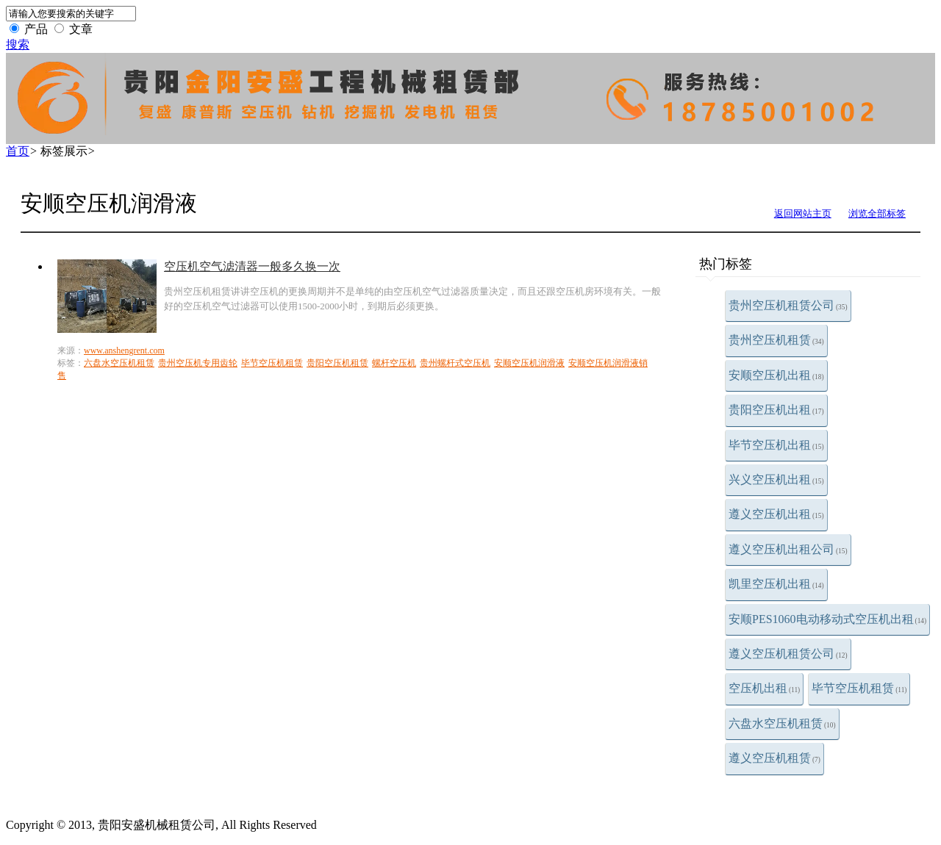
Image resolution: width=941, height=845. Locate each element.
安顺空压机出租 (776, 375)
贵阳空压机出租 (776, 409)
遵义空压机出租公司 (788, 549)
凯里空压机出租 (776, 584)
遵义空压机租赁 (774, 758)
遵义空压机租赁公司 (788, 653)
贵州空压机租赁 (776, 340)
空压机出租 (764, 688)
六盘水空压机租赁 (782, 723)
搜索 (17, 44)
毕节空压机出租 (776, 445)
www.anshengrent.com (124, 350)
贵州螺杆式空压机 (455, 363)
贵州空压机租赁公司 (788, 305)
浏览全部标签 (877, 213)
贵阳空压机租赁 (337, 363)
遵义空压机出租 (776, 514)
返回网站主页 (802, 213)
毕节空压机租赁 (859, 688)
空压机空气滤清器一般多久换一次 (252, 266)
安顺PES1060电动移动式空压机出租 (827, 619)
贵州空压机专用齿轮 (197, 363)
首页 (17, 151)
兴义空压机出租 (776, 479)
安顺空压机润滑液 (529, 363)
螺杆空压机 (394, 363)
